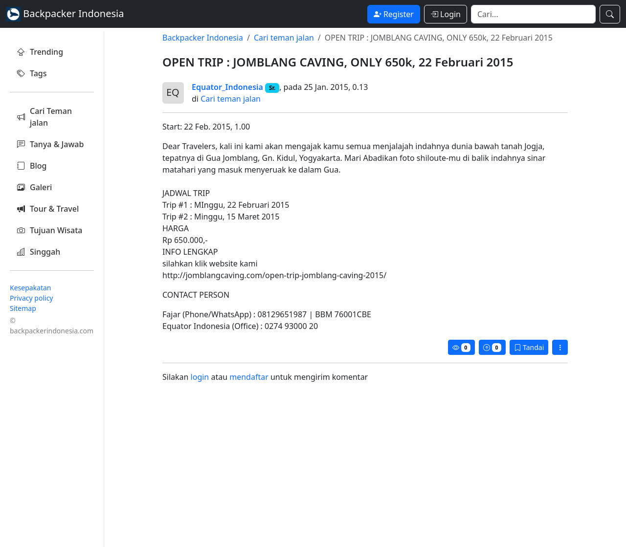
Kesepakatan (30, 287)
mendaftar (248, 377)
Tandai (529, 347)
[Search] (533, 14)
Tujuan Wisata (50, 230)
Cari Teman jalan (44, 117)
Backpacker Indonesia (202, 37)
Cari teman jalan (284, 37)
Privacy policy (31, 298)
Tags (32, 73)
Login (445, 14)
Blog (31, 166)
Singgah (38, 252)
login (200, 377)
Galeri (34, 187)
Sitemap (23, 308)
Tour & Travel (48, 209)
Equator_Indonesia (227, 87)
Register (394, 14)
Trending (40, 52)
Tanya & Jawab (50, 144)
